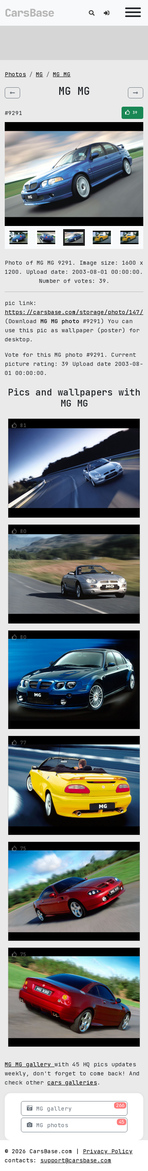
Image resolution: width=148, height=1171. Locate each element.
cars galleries (72, 1082)
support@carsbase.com (75, 1160)
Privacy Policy (108, 1151)
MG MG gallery (29, 1064)
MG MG (62, 74)
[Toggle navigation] (131, 13)
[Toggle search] (91, 12)
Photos (15, 74)
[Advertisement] (74, 41)
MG (39, 74)
